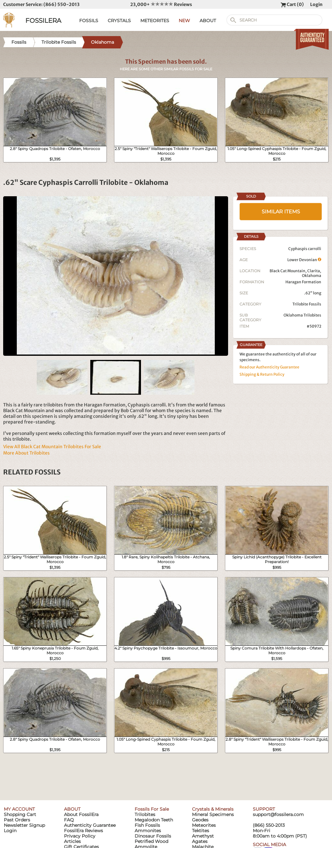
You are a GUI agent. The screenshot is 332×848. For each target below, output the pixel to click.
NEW (184, 20)
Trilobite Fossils (306, 304)
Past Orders (17, 820)
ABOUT (208, 20)
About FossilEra (81, 814)
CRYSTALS (119, 20)
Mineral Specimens (213, 814)
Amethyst (203, 836)
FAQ (69, 820)
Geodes (200, 820)
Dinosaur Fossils (153, 836)
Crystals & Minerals (212, 809)
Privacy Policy (79, 836)
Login (316, 4)
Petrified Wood (151, 841)
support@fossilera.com (278, 814)
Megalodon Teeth (154, 820)
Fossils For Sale (152, 809)
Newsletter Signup (24, 825)
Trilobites (145, 814)
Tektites (200, 830)
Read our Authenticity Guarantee (269, 367)
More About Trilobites (26, 453)
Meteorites (204, 825)
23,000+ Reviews (161, 4)
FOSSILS (88, 20)
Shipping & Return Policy (261, 374)
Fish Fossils (147, 825)
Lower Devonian (304, 259)
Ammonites (148, 830)
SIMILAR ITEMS (281, 212)
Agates (199, 841)
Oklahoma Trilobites (302, 315)
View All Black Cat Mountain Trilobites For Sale (52, 446)
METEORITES (154, 20)
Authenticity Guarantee (90, 825)
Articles (72, 841)
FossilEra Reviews (83, 830)
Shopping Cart (20, 814)
